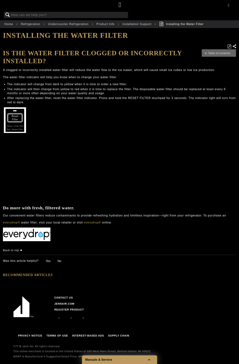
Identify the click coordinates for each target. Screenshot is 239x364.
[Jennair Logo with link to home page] (23, 316)
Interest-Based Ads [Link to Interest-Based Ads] (88, 335)
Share (234, 46)
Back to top (11, 250)
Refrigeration (31, 24)
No (59, 261)
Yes (48, 261)
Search (7, 15)
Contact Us (63, 297)
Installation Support (137, 24)
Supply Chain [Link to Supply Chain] (118, 335)
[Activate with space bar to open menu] (228, 5)
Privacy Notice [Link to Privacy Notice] (30, 335)
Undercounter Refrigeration (68, 24)
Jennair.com (64, 303)
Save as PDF (229, 46)
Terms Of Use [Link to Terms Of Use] (57, 335)
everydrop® (11, 222)
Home (9, 24)
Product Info (106, 24)
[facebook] (71, 318)
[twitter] (83, 318)
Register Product (69, 309)
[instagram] (59, 318)
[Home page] (120, 5)
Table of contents (219, 53)
